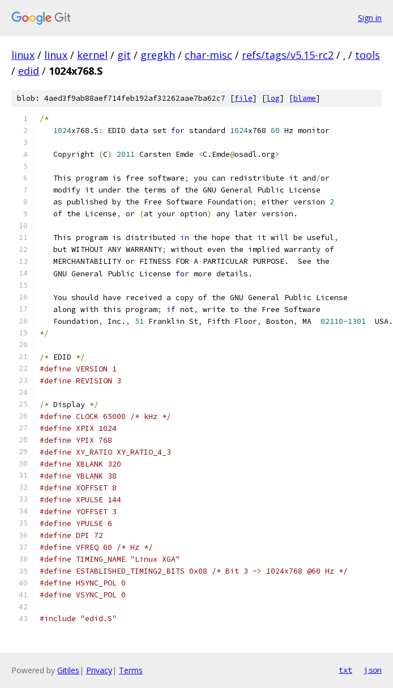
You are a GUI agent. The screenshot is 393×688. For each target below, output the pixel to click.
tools (367, 55)
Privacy (99, 670)
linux (23, 55)
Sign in (370, 17)
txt (345, 670)
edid (28, 71)
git (124, 55)
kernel (92, 55)
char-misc (208, 55)
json (373, 670)
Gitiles (68, 670)
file (243, 98)
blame (304, 98)
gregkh (157, 55)
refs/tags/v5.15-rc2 (288, 55)
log (273, 98)
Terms (131, 670)
